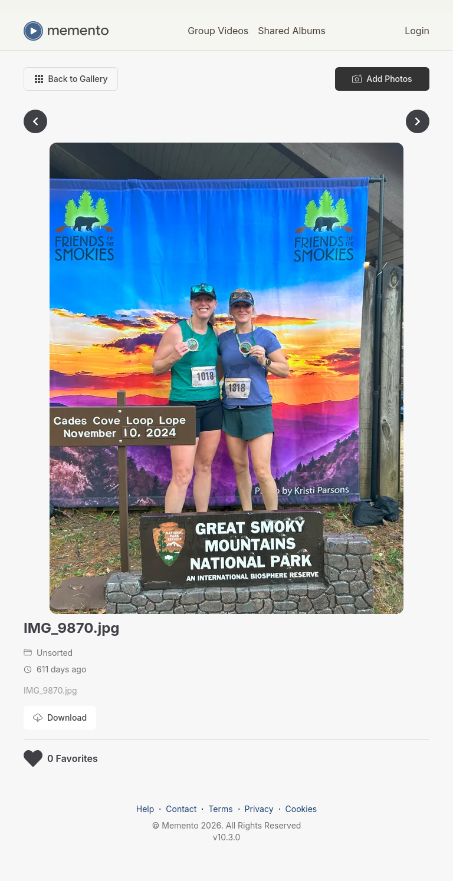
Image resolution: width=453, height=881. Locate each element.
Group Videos (218, 31)
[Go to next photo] (417, 121)
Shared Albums (292, 31)
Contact (181, 809)
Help (145, 809)
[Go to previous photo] (35, 121)
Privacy (259, 809)
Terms (220, 809)
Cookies (301, 809)
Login (417, 31)
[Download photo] (60, 718)
